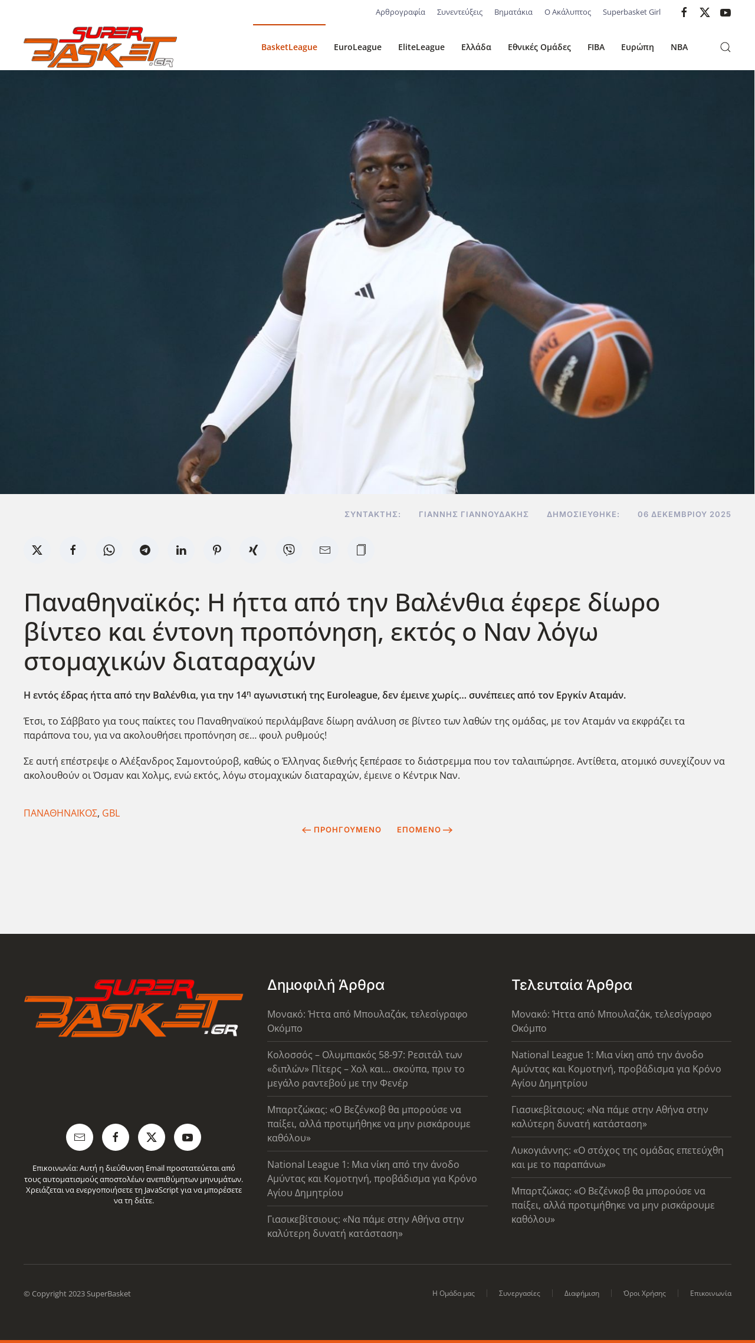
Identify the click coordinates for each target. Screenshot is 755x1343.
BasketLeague (289, 46)
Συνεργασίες (519, 1293)
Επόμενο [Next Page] (425, 829)
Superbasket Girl (632, 11)
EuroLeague (358, 46)
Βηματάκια (513, 11)
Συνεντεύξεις (459, 11)
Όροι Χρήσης (644, 1293)
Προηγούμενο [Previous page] (342, 829)
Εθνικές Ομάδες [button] (539, 46)
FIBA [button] (596, 46)
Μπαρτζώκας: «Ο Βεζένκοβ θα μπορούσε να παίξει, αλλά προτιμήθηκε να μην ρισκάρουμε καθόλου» (369, 1123)
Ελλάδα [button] (476, 46)
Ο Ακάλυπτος (567, 11)
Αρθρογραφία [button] (400, 11)
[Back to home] (100, 47)
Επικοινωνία (710, 1293)
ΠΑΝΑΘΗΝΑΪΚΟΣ (60, 813)
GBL (111, 813)
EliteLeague (421, 46)
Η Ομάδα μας (453, 1293)
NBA (679, 46)
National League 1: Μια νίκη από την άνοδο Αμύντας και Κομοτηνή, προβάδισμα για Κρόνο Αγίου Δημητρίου (372, 1178)
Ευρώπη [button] (637, 46)
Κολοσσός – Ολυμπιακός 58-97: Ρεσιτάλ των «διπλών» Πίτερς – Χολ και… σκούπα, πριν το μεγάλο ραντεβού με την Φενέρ (366, 1068)
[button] (725, 47)
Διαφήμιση (581, 1293)
